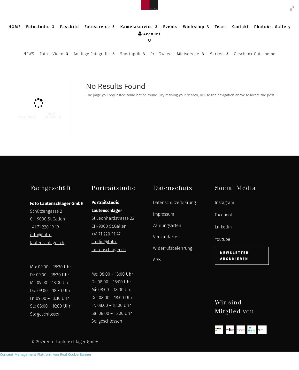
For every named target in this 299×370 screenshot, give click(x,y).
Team (220, 27)
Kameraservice (136, 27)
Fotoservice (97, 27)
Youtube (222, 239)
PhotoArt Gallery (272, 27)
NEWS (28, 54)
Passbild (69, 27)
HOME (14, 27)
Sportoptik (130, 54)
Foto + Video (51, 54)
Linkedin (223, 227)
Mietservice (188, 54)
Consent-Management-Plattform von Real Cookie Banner (46, 354)
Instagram (224, 202)
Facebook (224, 215)
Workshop (194, 27)
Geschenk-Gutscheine (255, 54)
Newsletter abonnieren (234, 255)
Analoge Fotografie (92, 54)
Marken (216, 54)
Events (170, 27)
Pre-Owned (161, 54)
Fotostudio (38, 27)
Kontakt (240, 27)
